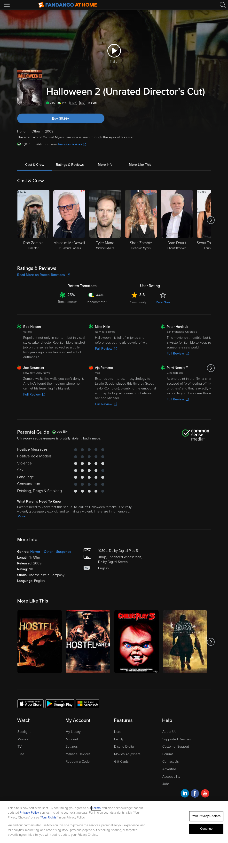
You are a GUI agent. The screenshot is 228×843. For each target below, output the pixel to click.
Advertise (169, 769)
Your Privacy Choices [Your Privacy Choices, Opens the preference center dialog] (206, 816)
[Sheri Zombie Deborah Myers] (141, 220)
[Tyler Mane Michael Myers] (105, 220)
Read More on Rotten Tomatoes (43, 275)
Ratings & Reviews (70, 165)
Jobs (165, 784)
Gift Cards (121, 762)
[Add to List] (208, 103)
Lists (117, 732)
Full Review (106, 349)
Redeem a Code (78, 762)
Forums (167, 754)
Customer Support (175, 746)
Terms (96, 808)
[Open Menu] (7, 5)
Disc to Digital (124, 746)
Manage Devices (78, 754)
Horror (35, 552)
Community (138, 302)
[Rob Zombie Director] (33, 220)
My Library (73, 732)
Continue (206, 829)
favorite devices (72, 144)
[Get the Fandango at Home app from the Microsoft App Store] (88, 703)
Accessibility (171, 777)
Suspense (63, 552)
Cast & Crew (34, 165)
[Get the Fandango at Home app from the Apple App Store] (30, 703)
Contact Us (170, 762)
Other (48, 552)
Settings (72, 746)
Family (119, 739)
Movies (22, 739)
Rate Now (163, 302)
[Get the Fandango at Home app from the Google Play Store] (60, 703)
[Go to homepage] (67, 5)
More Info (105, 165)
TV (19, 746)
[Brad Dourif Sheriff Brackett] (177, 220)
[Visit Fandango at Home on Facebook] (194, 794)
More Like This (140, 165)
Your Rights (48, 817)
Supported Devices (176, 739)
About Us (169, 732)
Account (72, 739)
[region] (114, 822)
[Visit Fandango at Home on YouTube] (205, 794)
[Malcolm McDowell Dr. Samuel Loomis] (69, 220)
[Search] (223, 5)
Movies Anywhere (127, 754)
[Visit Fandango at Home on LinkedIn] (184, 794)
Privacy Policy (29, 813)
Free (20, 754)
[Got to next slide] (210, 220)
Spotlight (24, 732)
